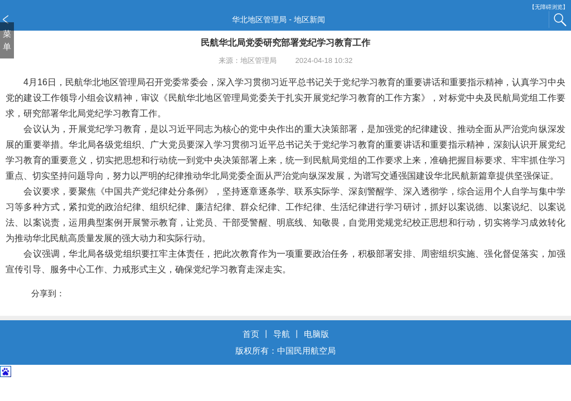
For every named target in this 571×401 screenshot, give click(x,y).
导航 (281, 334)
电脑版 (316, 334)
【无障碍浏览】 (548, 7)
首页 (251, 334)
